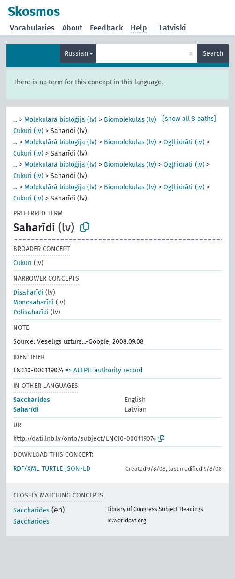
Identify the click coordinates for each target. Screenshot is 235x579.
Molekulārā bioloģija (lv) (60, 120)
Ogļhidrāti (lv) (184, 142)
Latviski (172, 27)
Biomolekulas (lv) (130, 120)
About (72, 27)
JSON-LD (77, 469)
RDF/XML (26, 469)
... (15, 120)
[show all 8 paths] (189, 119)
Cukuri (22, 263)
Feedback (106, 27)
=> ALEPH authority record (103, 370)
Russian (76, 54)
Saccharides (31, 400)
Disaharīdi (28, 293)
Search (213, 54)
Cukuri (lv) (28, 131)
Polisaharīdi (31, 312)
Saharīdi (25, 410)
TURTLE (52, 469)
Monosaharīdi (33, 302)
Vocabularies (32, 27)
